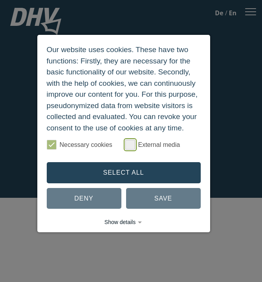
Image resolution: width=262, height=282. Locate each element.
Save (163, 198)
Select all (123, 172)
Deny (83, 198)
